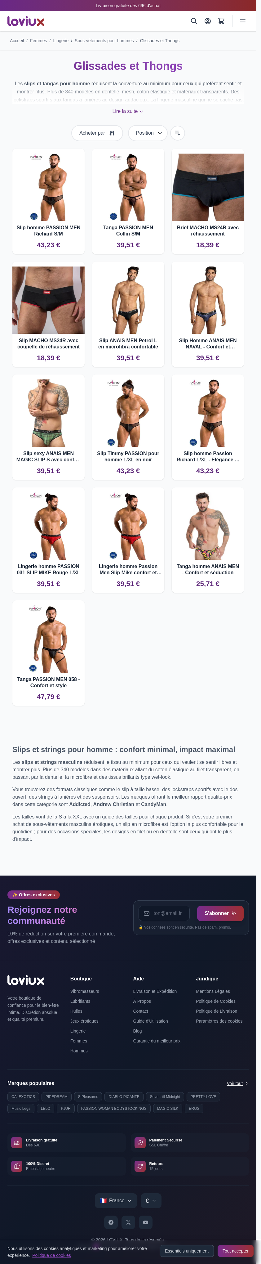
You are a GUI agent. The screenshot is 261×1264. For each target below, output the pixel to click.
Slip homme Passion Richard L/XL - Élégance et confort (208, 457)
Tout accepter (236, 1250)
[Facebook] (111, 1222)
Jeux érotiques (84, 1021)
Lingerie (61, 40)
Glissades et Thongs (159, 40)
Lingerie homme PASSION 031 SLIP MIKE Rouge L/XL (48, 569)
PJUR (65, 1108)
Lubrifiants (80, 1001)
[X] (128, 1222)
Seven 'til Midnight (165, 1097)
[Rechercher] (194, 21)
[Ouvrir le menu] (243, 21)
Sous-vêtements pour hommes (104, 40)
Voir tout (238, 1083)
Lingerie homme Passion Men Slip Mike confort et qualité (128, 570)
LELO (46, 1108)
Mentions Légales (213, 991)
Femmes (38, 40)
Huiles (76, 1011)
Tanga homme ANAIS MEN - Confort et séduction (208, 569)
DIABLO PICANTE (123, 1097)
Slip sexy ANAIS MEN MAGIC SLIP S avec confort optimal (48, 457)
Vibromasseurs (84, 991)
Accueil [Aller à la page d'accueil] (17, 40)
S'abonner (220, 913)
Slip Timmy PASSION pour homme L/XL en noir (128, 456)
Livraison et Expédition (155, 991)
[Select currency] (151, 1200)
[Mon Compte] (207, 21)
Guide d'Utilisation (150, 1021)
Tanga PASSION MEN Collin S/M (128, 230)
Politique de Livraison (216, 1011)
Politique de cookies (51, 1255)
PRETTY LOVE (203, 1097)
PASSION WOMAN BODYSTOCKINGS (114, 1108)
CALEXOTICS (23, 1097)
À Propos (142, 1001)
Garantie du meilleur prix (157, 1040)
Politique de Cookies (216, 1001)
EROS (194, 1108)
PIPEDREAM (57, 1097)
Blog (137, 1031)
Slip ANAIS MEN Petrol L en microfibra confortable (128, 343)
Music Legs (20, 1108)
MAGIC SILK (168, 1108)
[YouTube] (146, 1222)
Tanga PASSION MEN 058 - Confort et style (48, 682)
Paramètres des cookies (219, 1021)
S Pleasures (88, 1097)
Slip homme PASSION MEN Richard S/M (49, 230)
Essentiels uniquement (187, 1250)
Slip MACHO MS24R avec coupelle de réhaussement (48, 343)
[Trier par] (148, 133)
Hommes (79, 1050)
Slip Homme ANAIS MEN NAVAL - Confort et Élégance (208, 344)
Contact (140, 1011)
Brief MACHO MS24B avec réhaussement (208, 230)
